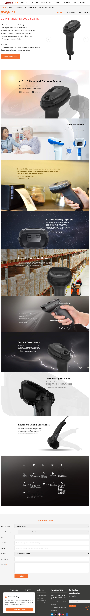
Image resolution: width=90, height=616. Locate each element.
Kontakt (67, 3)
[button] (86, 39)
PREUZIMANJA (46, 3)
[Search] (75, 3)
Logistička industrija (42, 600)
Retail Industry (41, 598)
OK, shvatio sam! (20, 609)
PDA (11, 615)
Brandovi (34, 3)
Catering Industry (42, 595)
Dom (16, 3)
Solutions (58, 3)
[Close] (33, 594)
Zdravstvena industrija (42, 603)
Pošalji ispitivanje (10, 57)
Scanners (19, 7)
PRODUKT (24, 3)
